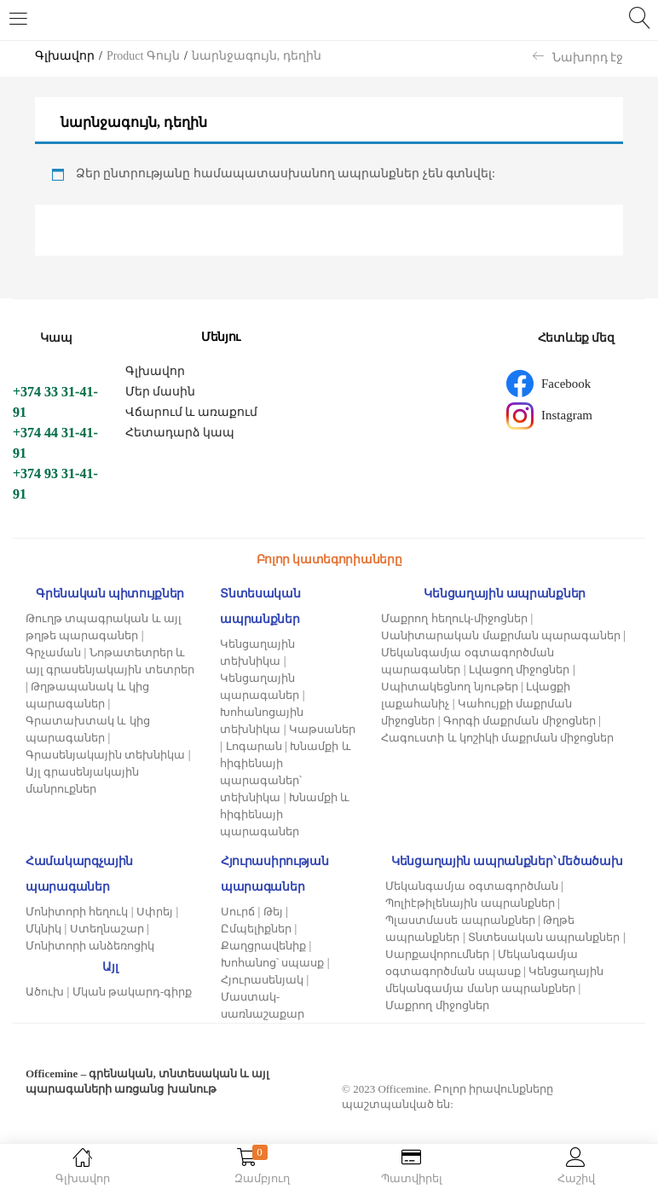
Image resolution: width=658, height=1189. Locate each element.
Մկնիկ (43, 928)
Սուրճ (238, 911)
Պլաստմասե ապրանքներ (459, 920)
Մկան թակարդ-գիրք (132, 991)
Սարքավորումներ (437, 954)
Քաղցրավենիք (263, 945)
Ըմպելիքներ (256, 928)
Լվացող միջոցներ (519, 669)
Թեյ (273, 911)
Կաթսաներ (322, 729)
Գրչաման (53, 652)
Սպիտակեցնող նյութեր (449, 686)
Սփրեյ (154, 911)
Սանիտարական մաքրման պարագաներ (500, 635)
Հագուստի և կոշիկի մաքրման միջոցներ (497, 737)
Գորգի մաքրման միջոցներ (519, 720)
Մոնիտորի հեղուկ (77, 911)
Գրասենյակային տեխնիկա (105, 754)
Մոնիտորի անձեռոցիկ (90, 945)
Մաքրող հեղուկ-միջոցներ (454, 618)
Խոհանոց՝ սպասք (272, 962)
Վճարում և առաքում (191, 412)
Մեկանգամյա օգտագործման (471, 886)
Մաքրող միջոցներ (436, 1005)
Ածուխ (45, 991)
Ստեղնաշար (107, 928)
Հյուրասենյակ (262, 979)
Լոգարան (254, 746)
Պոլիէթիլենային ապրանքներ (469, 903)
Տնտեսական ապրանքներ (544, 937)
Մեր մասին (160, 391)
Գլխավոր (65, 55)
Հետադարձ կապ (180, 432)
